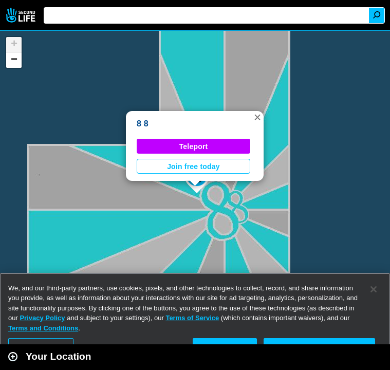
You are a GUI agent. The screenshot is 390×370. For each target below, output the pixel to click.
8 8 (142, 123)
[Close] (373, 289)
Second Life (22, 15)
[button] (257, 117)
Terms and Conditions (43, 328)
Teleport (193, 146)
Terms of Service (192, 318)
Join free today (193, 166)
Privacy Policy (42, 318)
